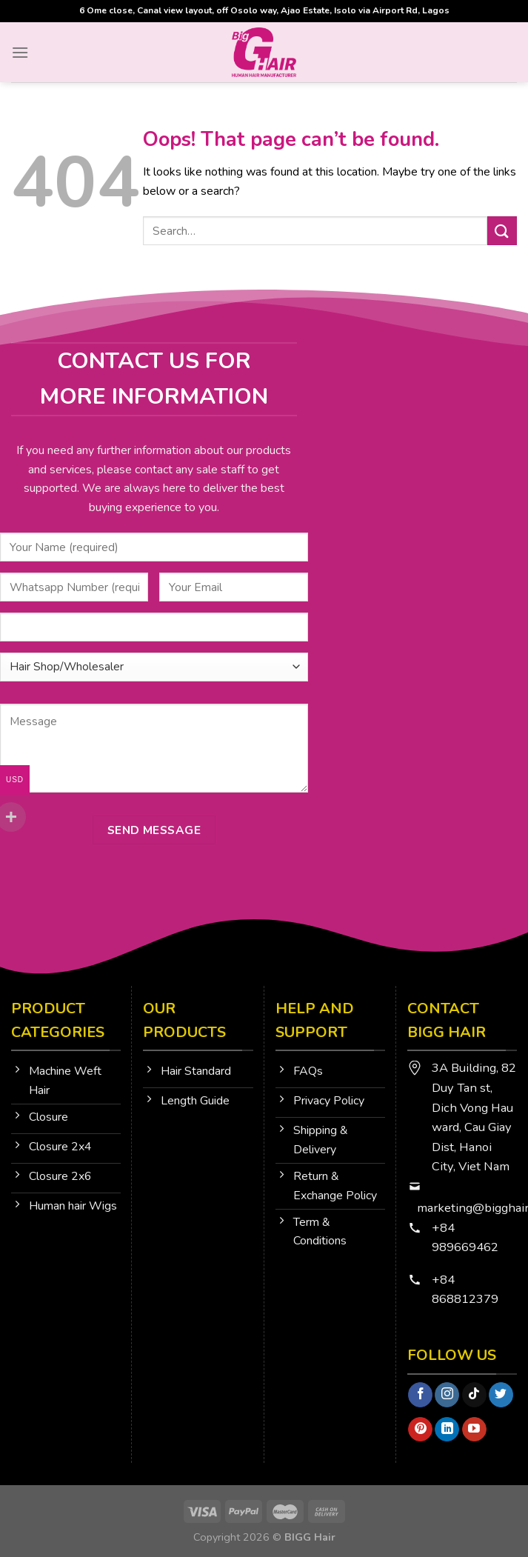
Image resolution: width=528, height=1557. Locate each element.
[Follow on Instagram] (447, 1394)
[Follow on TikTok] (474, 1394)
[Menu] (20, 52)
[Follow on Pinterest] (420, 1429)
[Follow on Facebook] (420, 1394)
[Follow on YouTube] (474, 1429)
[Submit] (502, 230)
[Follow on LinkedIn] (447, 1429)
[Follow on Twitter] (501, 1394)
